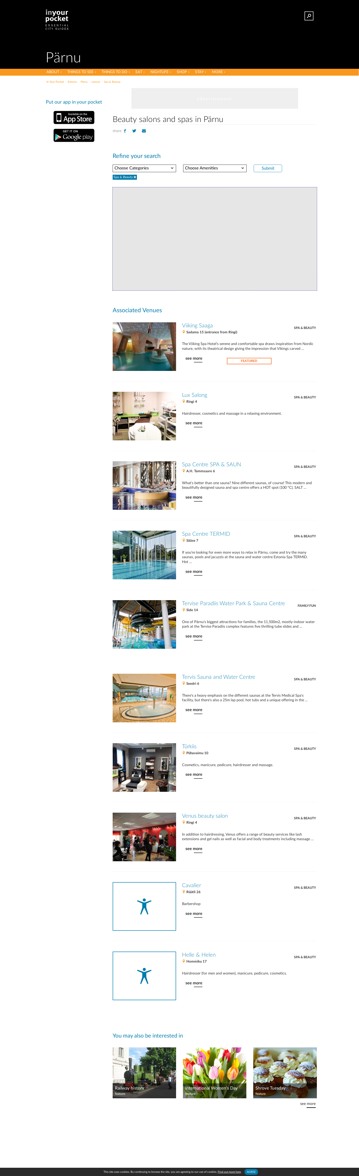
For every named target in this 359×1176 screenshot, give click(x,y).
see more (193, 358)
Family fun (307, 605)
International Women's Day (211, 1088)
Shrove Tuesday (271, 1088)
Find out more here (229, 1171)
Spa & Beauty (305, 328)
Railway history (129, 1088)
